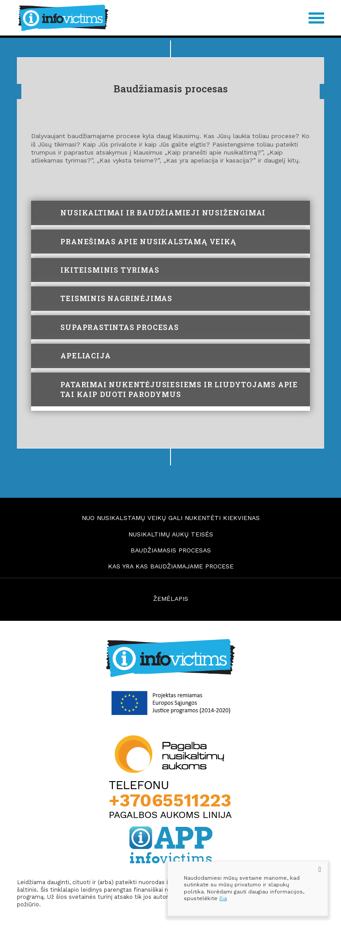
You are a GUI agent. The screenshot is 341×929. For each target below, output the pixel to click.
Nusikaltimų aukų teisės (170, 534)
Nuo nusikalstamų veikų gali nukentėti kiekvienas (171, 517)
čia (223, 898)
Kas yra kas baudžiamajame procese (171, 566)
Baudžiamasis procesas (171, 550)
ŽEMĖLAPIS (170, 598)
